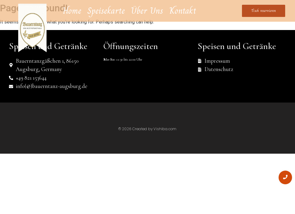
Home (72, 11)
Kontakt (182, 11)
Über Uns (147, 11)
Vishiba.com (164, 128)
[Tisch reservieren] (263, 11)
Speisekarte (106, 11)
